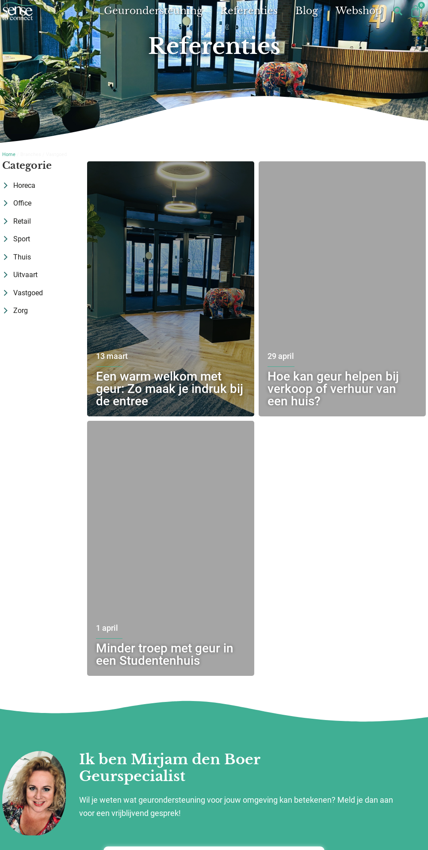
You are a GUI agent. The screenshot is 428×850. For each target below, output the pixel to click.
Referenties (249, 11)
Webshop (359, 11)
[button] (398, 11)
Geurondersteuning (153, 11)
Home (8, 154)
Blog (306, 11)
